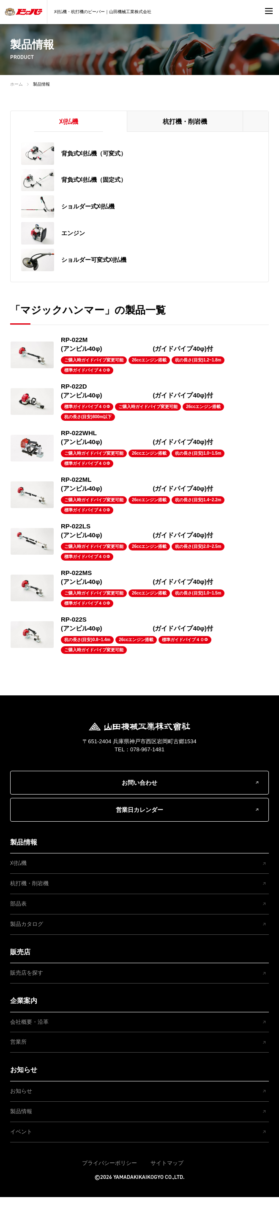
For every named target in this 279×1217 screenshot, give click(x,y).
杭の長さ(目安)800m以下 (88, 436)
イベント (21, 1151)
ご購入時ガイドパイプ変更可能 (93, 379)
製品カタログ (26, 943)
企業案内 (23, 1020)
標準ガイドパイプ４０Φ (87, 389)
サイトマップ (166, 1182)
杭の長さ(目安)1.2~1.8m (198, 379)
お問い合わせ (139, 802)
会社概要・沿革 (29, 1041)
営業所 (18, 1062)
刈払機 (18, 882)
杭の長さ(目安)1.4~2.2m (198, 519)
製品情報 (41, 84)
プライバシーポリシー (109, 1182)
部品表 (18, 923)
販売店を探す (26, 992)
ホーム (16, 84)
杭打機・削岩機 (29, 903)
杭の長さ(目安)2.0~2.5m (198, 566)
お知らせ (23, 1089)
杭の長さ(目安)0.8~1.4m (87, 659)
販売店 (20, 971)
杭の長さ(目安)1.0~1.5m (198, 472)
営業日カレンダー (139, 829)
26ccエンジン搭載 (149, 379)
